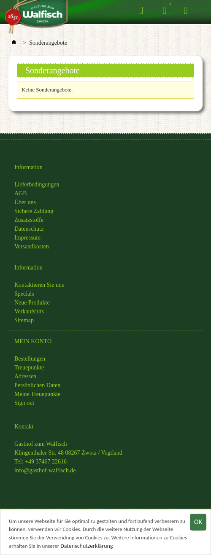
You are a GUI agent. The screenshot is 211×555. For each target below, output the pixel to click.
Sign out (24, 403)
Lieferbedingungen (37, 184)
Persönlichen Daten (37, 385)
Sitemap (24, 320)
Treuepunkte (29, 367)
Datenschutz (28, 229)
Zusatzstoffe (28, 220)
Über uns (25, 202)
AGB (20, 193)
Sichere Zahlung (33, 211)
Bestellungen (29, 359)
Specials (24, 294)
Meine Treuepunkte (37, 394)
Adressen (25, 376)
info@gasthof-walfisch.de (45, 470)
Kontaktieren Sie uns (39, 285)
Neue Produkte (32, 302)
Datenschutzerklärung (86, 546)
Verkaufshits (29, 311)
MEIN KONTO (32, 341)
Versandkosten (31, 246)
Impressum (27, 237)
